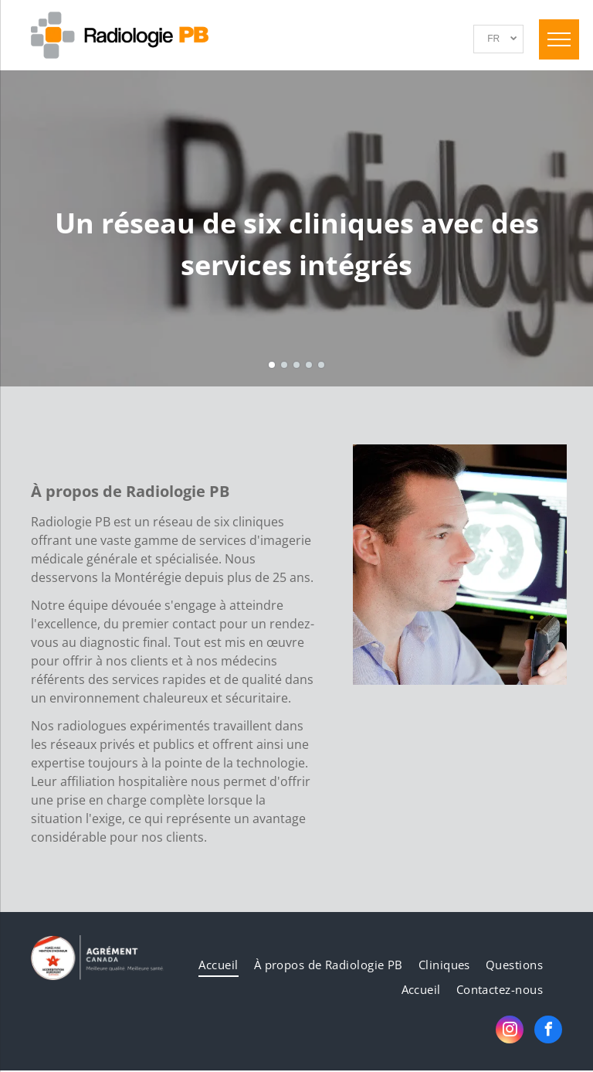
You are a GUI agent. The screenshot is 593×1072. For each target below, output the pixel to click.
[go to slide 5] (321, 365)
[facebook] (548, 1031)
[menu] (559, 39)
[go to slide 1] (272, 365)
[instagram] (510, 1031)
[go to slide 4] (309, 365)
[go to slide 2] (284, 365)
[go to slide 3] (296, 365)
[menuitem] (218, 965)
